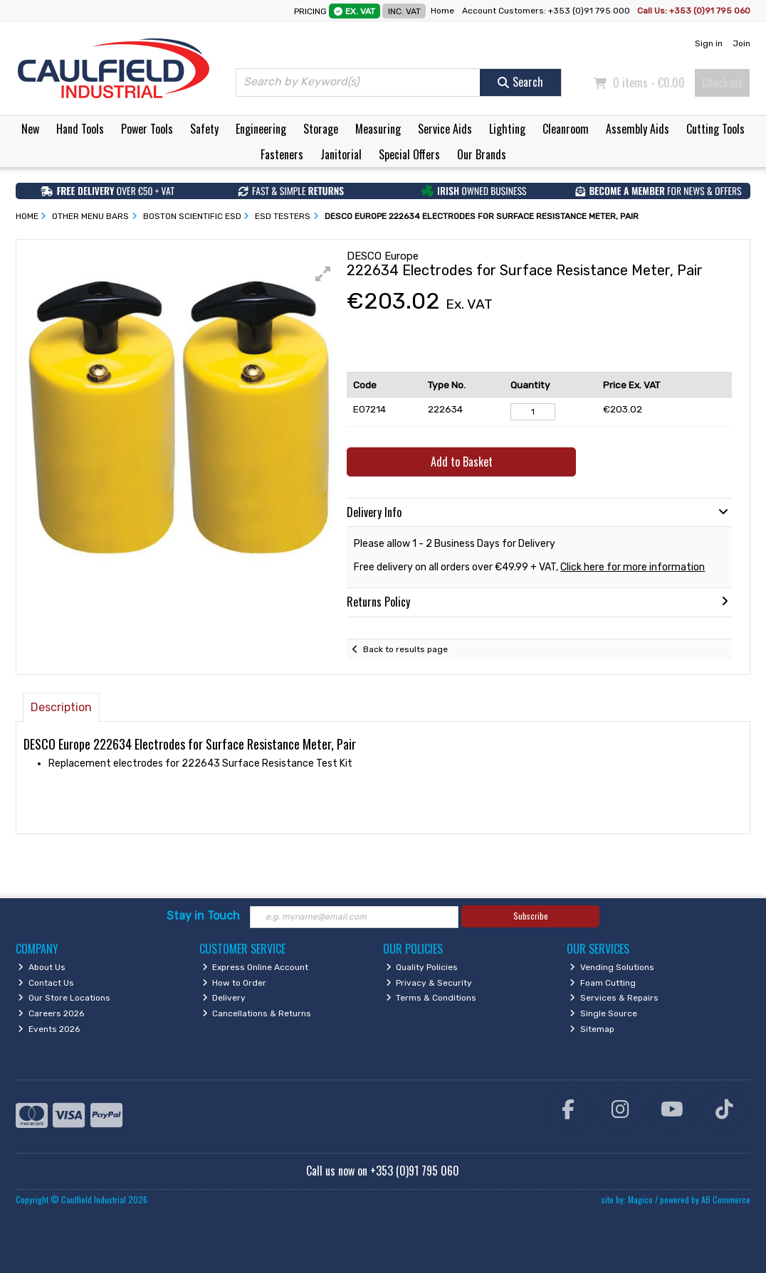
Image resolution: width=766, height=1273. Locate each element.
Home (442, 11)
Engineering (261, 128)
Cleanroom (565, 128)
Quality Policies (422, 967)
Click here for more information (632, 567)
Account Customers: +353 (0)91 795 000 (547, 11)
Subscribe (530, 916)
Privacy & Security (429, 983)
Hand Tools (80, 128)
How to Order (234, 983)
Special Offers (409, 154)
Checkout (722, 82)
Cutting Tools (715, 128)
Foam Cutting (603, 983)
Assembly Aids (637, 128)
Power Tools (147, 128)
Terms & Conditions (431, 998)
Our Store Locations (64, 998)
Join (741, 43)
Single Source (603, 1013)
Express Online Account (255, 967)
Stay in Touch (203, 915)
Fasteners (282, 154)
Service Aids (445, 128)
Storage (320, 128)
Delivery (224, 998)
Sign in (709, 43)
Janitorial (341, 154)
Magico (640, 1199)
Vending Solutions (612, 967)
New (30, 128)
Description (61, 707)
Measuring (378, 128)
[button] (323, 273)
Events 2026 (49, 1029)
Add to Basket (462, 461)
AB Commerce (725, 1199)
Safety (204, 128)
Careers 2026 (51, 1013)
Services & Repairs (614, 998)
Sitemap (592, 1029)
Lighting (507, 128)
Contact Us (46, 983)
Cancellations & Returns (257, 1013)
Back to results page (405, 649)
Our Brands (481, 154)
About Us (41, 967)
